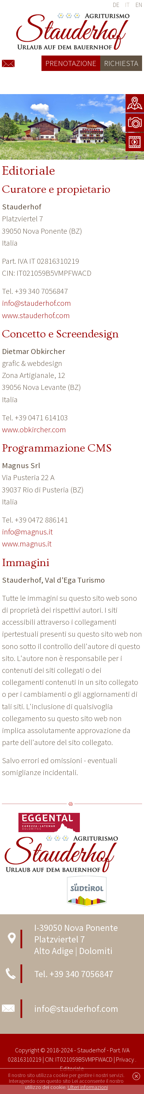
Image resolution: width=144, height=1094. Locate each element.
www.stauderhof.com (36, 315)
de (116, 4)
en (139, 4)
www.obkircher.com (34, 430)
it (127, 4)
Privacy (125, 1059)
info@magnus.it (27, 532)
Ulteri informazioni (88, 1087)
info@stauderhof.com (36, 303)
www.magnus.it (26, 544)
